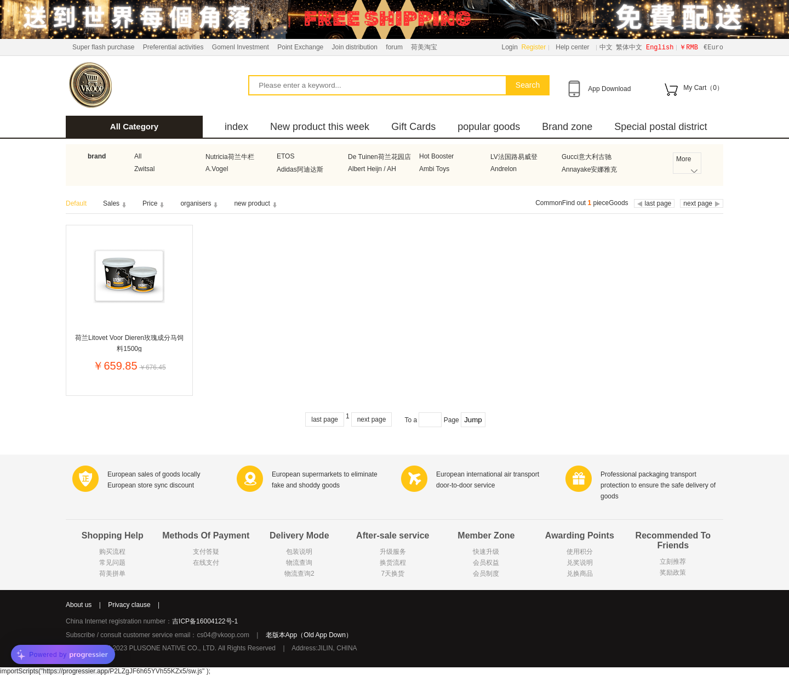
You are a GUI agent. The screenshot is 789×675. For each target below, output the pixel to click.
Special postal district (660, 126)
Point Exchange (300, 47)
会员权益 (486, 562)
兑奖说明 (580, 562)
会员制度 (486, 573)
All (137, 156)
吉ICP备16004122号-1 (205, 621)
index (236, 126)
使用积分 (580, 551)
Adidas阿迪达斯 (300, 169)
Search (528, 85)
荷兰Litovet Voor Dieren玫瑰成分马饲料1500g (129, 343)
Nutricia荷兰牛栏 (229, 157)
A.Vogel (216, 169)
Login (510, 47)
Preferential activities (173, 47)
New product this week (319, 126)
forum (394, 47)
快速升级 (486, 551)
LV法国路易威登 (514, 157)
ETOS (285, 156)
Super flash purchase (103, 47)
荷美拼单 (112, 573)
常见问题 (112, 562)
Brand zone (567, 126)
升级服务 (393, 551)
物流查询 (299, 562)
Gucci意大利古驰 (586, 157)
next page (371, 419)
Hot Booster (436, 156)
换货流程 (393, 562)
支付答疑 (206, 551)
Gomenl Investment (240, 47)
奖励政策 (673, 572)
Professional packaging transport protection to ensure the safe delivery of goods (658, 485)
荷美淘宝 (424, 47)
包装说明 (299, 551)
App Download (609, 89)
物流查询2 (299, 573)
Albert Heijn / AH (372, 169)
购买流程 (112, 551)
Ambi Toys (434, 169)
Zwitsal (144, 169)
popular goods (489, 126)
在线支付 (206, 562)
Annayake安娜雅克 (589, 169)
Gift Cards (413, 126)
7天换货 (392, 573)
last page (324, 419)
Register (534, 47)
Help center (572, 47)
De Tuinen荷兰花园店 (379, 157)
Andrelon (503, 169)
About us (79, 605)
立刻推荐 (673, 561)
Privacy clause (129, 605)
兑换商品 (580, 573)
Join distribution (355, 47)
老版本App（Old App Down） (309, 635)
